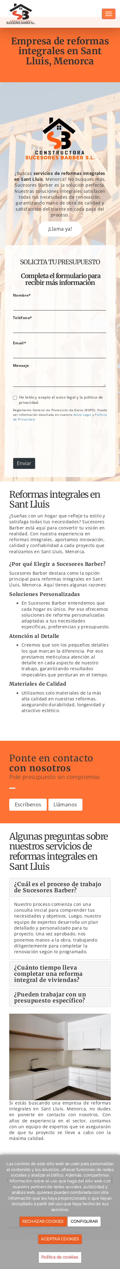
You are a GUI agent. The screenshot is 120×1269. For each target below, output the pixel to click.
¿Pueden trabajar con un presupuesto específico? (50, 997)
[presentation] (59, 441)
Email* (19, 342)
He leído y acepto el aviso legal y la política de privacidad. (58, 400)
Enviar (24, 463)
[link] (82, 414)
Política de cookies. (60, 1257)
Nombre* (22, 295)
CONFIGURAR (84, 1221)
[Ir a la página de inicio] (21, 7)
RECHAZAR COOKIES (42, 1221)
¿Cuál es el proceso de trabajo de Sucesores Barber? (58, 887)
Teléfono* (22, 317)
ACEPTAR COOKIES (60, 1239)
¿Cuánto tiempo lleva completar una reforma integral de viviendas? (48, 973)
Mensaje (21, 365)
